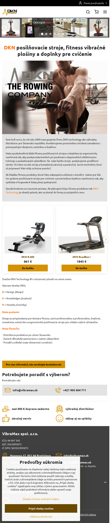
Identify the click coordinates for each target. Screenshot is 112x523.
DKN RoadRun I (81, 256)
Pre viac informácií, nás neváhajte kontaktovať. (33, 364)
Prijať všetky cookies (41, 516)
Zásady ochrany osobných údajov (41, 506)
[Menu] (105, 11)
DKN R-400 (27, 256)
